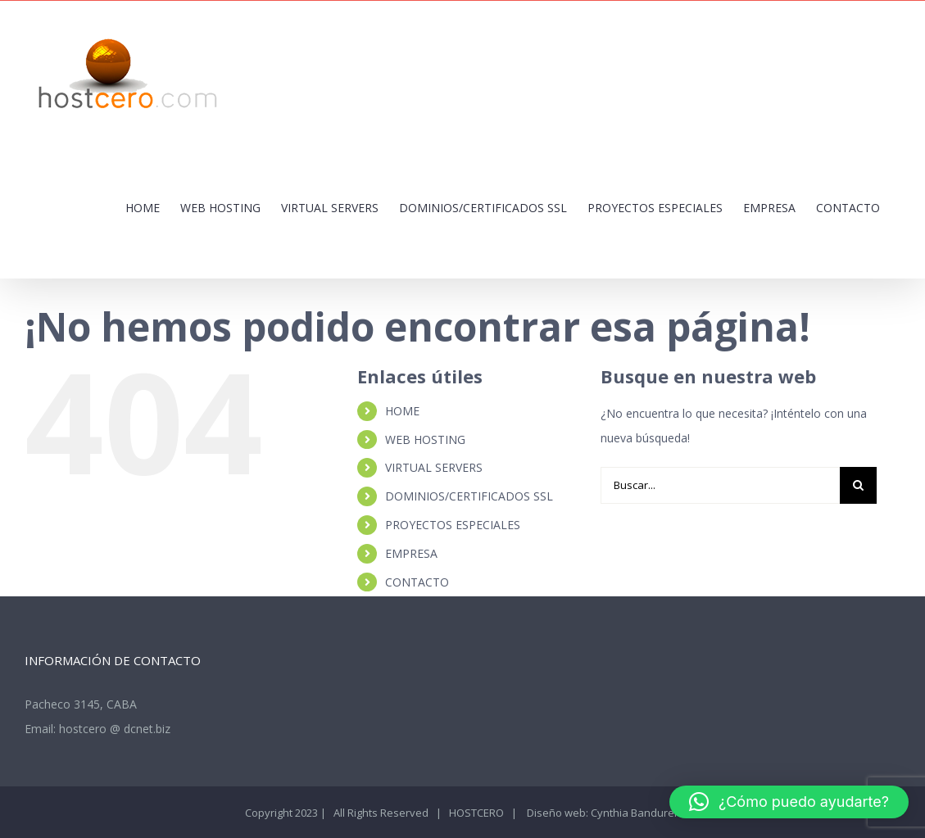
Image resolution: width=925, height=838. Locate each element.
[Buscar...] (720, 485)
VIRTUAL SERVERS (434, 467)
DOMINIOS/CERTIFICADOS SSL (469, 496)
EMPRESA (411, 553)
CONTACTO (417, 582)
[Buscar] (858, 485)
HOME (402, 411)
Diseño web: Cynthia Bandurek (602, 812)
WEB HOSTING (425, 439)
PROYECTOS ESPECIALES (452, 524)
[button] (789, 802)
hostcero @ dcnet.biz (114, 728)
